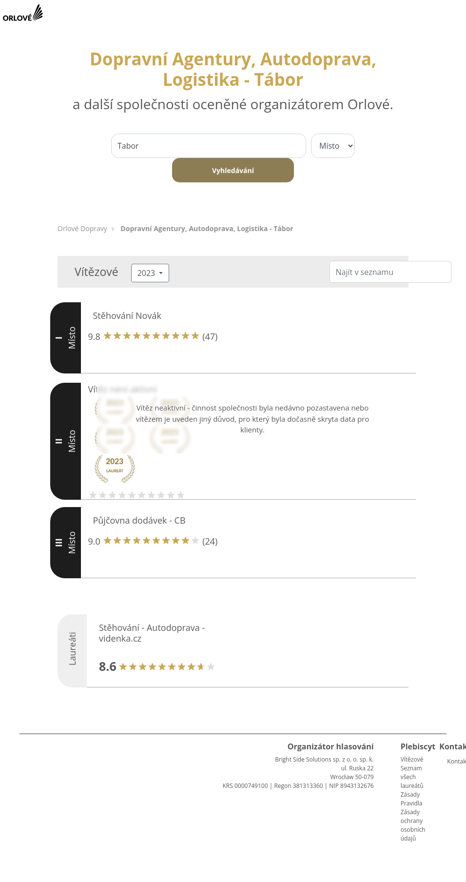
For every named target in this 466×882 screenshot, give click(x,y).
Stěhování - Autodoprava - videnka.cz (152, 633)
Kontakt (451, 761)
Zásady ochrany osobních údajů (413, 825)
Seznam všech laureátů (412, 777)
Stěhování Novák (127, 315)
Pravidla (412, 803)
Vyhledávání (233, 170)
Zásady (410, 794)
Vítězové (412, 759)
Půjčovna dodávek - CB (139, 520)
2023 (147, 273)
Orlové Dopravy (82, 228)
